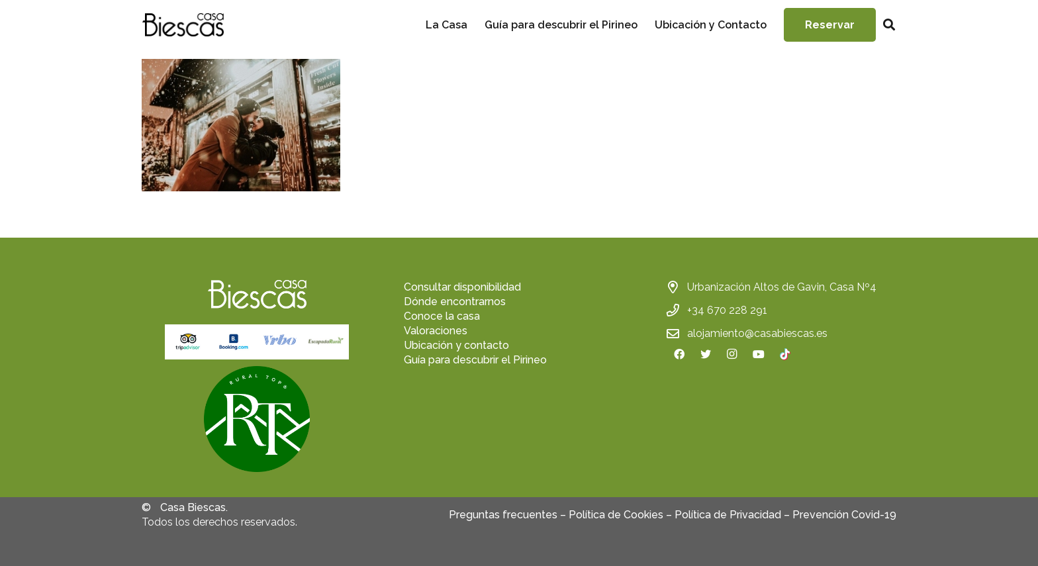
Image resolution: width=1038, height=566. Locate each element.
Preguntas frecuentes (503, 514)
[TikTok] (785, 354)
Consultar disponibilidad (462, 287)
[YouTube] (758, 354)
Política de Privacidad (728, 514)
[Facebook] (679, 354)
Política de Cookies (616, 514)
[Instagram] (732, 354)
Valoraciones (435, 330)
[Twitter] (705, 354)
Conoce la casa (442, 316)
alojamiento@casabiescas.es (757, 333)
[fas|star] (257, 421)
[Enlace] (183, 24)
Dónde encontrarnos (455, 301)
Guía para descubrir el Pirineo (475, 360)
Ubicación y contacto (456, 345)
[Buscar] (889, 25)
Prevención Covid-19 (844, 514)
